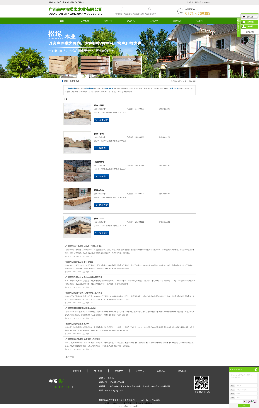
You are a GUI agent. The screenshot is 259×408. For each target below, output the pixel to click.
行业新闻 (69, 246)
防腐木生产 (122, 113)
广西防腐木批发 (138, 14)
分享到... (250, 26)
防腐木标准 (99, 134)
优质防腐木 (99, 162)
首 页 (184, 81)
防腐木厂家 (113, 169)
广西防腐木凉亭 (150, 14)
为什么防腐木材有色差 (83, 262)
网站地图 (198, 2)
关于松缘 (85, 21)
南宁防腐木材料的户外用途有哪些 (88, 246)
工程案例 (154, 21)
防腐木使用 (122, 141)
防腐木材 (108, 21)
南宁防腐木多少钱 (81, 324)
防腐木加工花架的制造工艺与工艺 (88, 293)
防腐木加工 (113, 113)
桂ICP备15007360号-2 (129, 406)
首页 (62, 21)
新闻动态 (177, 21)
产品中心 (131, 21)
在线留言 (251, 22)
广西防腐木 (128, 14)
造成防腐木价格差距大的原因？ (87, 339)
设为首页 (190, 2)
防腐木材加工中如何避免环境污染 (88, 277)
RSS (204, 2)
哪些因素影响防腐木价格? (85, 308)
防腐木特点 (105, 141)
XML (208, 2)
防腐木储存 (105, 226)
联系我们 (200, 21)
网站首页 (77, 371)
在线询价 (101, 120)
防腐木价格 (105, 113)
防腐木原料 (99, 105)
